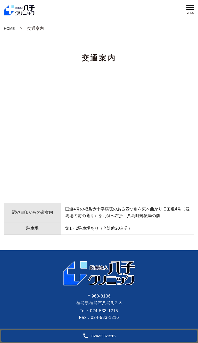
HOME (9, 28)
